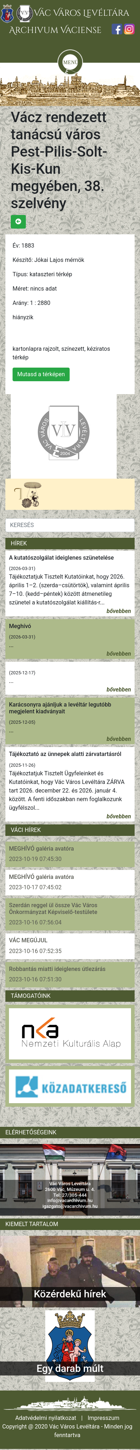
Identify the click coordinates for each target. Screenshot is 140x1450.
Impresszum (103, 1418)
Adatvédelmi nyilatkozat (45, 1418)
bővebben (119, 611)
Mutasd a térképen (41, 374)
